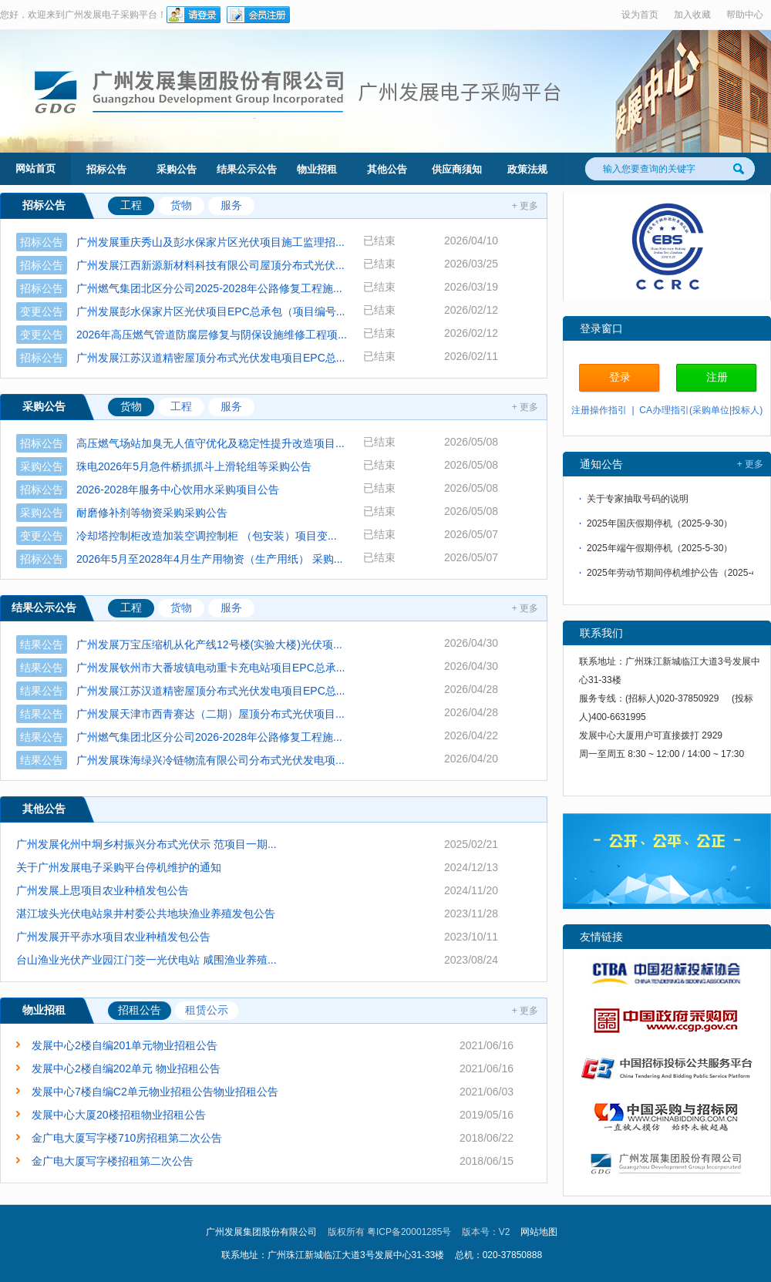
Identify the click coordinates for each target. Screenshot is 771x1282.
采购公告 (177, 169)
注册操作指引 (599, 410)
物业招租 (317, 169)
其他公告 (387, 169)
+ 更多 (525, 205)
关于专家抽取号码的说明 (638, 500)
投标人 (745, 410)
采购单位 (710, 410)
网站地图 (538, 1231)
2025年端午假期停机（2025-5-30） (659, 549)
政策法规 (527, 169)
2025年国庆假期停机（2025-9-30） (659, 525)
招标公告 (106, 169)
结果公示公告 (247, 169)
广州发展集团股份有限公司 (261, 1231)
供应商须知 (457, 169)
